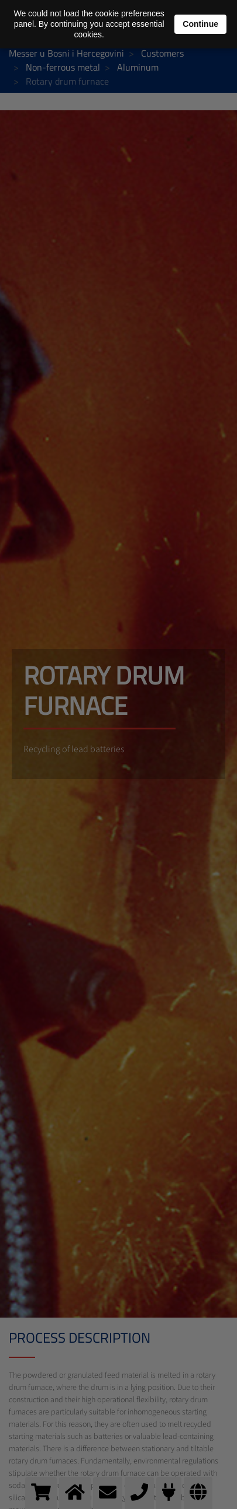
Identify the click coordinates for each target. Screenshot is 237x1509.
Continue (200, 24)
